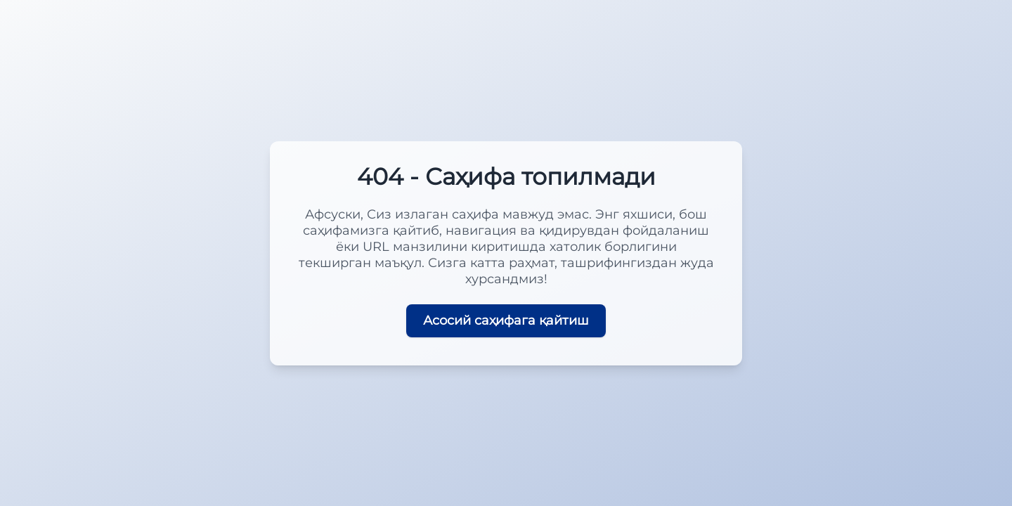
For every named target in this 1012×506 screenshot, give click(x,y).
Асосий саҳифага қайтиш (506, 320)
